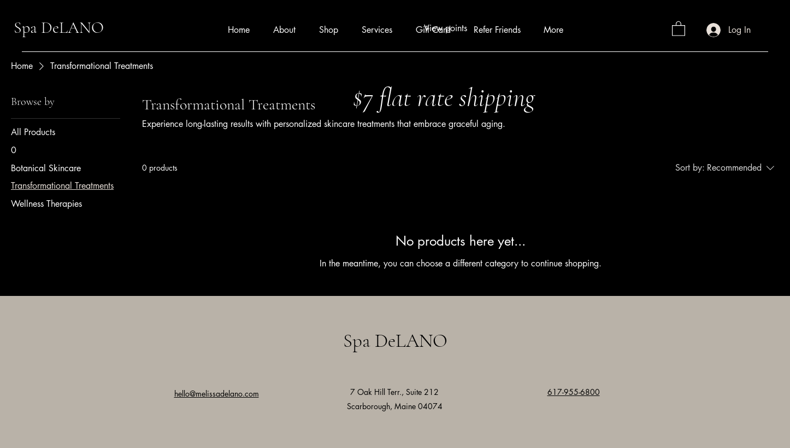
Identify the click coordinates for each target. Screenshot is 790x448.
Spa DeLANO (59, 28)
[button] (678, 28)
